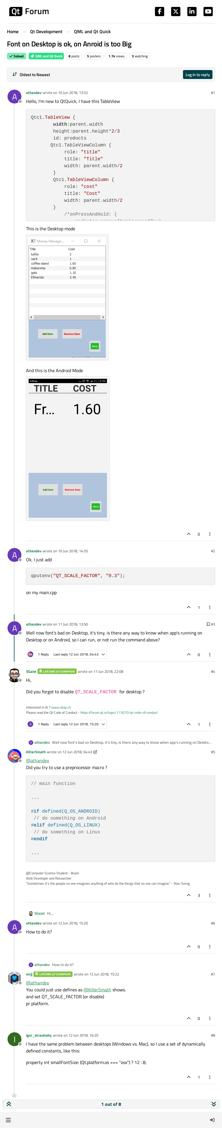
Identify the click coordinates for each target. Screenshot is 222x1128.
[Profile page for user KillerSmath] (14, 756)
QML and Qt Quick (46, 56)
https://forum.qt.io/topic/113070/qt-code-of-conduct (119, 712)
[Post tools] (210, 534)
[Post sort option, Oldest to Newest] (31, 74)
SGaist (31, 671)
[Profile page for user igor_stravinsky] (14, 1039)
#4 (213, 671)
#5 (213, 752)
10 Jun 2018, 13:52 (73, 92)
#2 (213, 551)
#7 (213, 974)
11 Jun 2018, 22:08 (108, 671)
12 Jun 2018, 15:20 (73, 923)
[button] (8, 1120)
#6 (213, 923)
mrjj (29, 974)
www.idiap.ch (61, 707)
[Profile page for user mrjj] (14, 978)
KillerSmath (36, 752)
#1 (213, 92)
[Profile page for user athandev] (14, 96)
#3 (213, 624)
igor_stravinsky (39, 1035)
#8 (213, 1035)
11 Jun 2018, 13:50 (73, 624)
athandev (33, 92)
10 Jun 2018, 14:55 (73, 551)
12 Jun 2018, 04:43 (77, 752)
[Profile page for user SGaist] (14, 675)
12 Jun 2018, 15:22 (104, 974)
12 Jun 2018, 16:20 (83, 1035)
